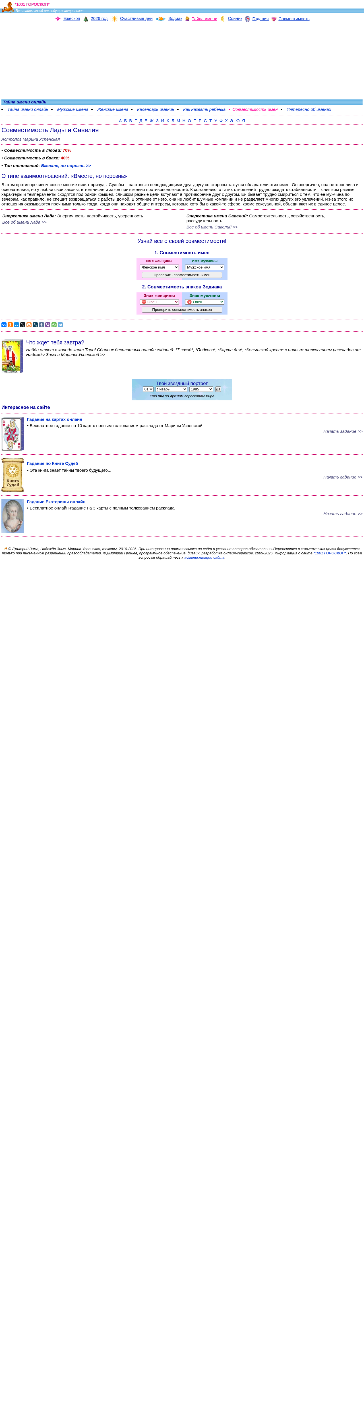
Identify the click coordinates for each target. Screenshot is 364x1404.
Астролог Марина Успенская (30, 139)
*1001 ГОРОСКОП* (329, 553)
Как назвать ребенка (204, 109)
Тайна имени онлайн (27, 109)
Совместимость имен (255, 109)
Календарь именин (155, 109)
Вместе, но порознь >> (66, 165)
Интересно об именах (309, 109)
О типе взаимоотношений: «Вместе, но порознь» (64, 176)
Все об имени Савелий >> (212, 226)
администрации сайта (204, 557)
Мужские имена (72, 109)
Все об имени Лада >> (24, 222)
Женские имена (112, 109)
